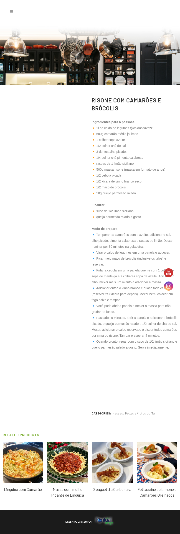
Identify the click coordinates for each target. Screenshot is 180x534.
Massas (117, 413)
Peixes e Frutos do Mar (140, 413)
